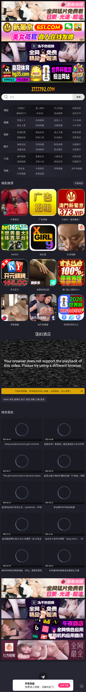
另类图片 (77, 149)
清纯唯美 (40, 149)
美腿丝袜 (21, 149)
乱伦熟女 (58, 137)
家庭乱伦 (40, 156)
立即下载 (64, 685)
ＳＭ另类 (77, 125)
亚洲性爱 (21, 132)
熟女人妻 (21, 125)
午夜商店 (40, 168)
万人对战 (58, 108)
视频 (6, 122)
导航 (6, 170)
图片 (6, 146)
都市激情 (21, 156)
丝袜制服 (40, 125)
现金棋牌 (58, 113)
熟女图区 (58, 149)
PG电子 (21, 108)
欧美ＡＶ (58, 120)
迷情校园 (21, 161)
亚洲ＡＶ (21, 120)
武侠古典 (77, 156)
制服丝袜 (21, 137)
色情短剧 (40, 173)
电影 (6, 134)
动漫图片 (77, 144)
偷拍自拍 (40, 132)
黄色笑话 (58, 161)
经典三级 (40, 137)
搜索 (78, 96)
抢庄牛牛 (77, 113)
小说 (6, 158)
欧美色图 (58, 144)
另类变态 (77, 137)
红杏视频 (21, 173)
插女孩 (21, 168)
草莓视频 (58, 168)
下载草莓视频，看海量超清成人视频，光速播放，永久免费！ (48, 391)
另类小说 (40, 161)
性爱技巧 (77, 161)
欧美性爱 (77, 132)
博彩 (6, 110)
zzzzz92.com (43, 89)
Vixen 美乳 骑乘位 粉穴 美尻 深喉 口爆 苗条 (24, 399)
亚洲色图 (40, 144)
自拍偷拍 (40, 120)
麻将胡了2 (21, 113)
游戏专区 (77, 108)
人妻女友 (58, 156)
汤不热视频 (76, 168)
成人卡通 (58, 132)
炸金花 (40, 113)
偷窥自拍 (21, 144)
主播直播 (58, 125)
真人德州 (40, 108)
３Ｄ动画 (77, 120)
